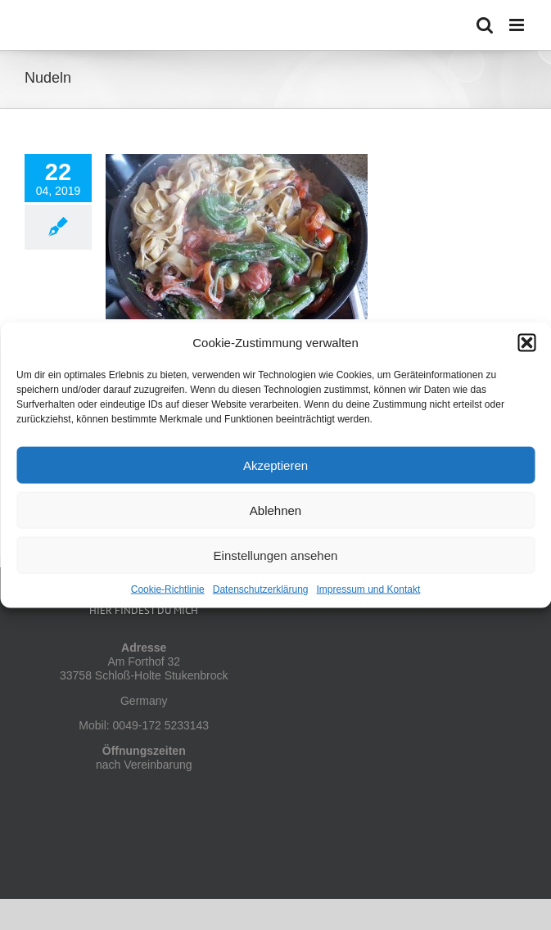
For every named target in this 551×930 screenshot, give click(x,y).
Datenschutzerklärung (261, 589)
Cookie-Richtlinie (168, 589)
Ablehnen (275, 510)
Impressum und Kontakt (369, 589)
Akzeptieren (275, 465)
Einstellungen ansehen (276, 555)
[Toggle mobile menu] (517, 25)
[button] (526, 343)
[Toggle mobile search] (484, 25)
